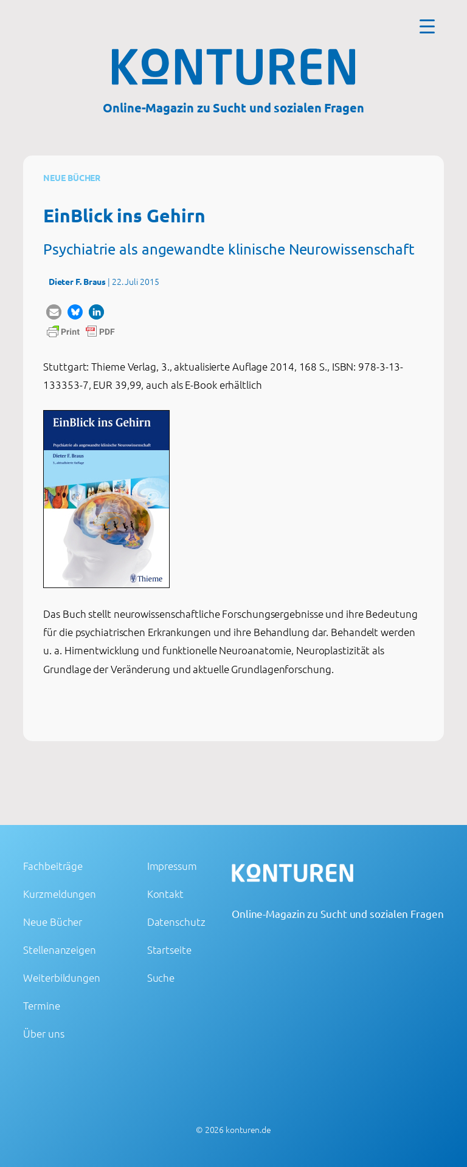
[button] (53, 312)
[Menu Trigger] (427, 26)
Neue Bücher (71, 177)
